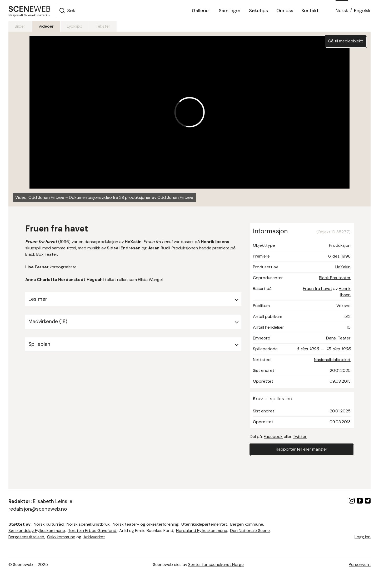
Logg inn (363, 537)
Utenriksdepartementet (204, 524)
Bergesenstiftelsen (26, 537)
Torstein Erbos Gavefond (92, 530)
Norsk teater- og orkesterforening (145, 524)
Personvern (360, 564)
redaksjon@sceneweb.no (37, 509)
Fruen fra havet (317, 288)
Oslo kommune (61, 537)
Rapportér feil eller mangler (301, 449)
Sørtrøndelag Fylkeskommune (36, 530)
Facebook (273, 436)
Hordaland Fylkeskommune (201, 530)
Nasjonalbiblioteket (332, 359)
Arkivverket (94, 537)
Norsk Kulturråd (49, 524)
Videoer (46, 26)
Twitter (300, 436)
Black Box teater (335, 277)
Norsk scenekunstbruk (88, 524)
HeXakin (343, 267)
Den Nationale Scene (250, 530)
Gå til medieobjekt (345, 41)
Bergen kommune (246, 524)
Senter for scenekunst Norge (216, 564)
